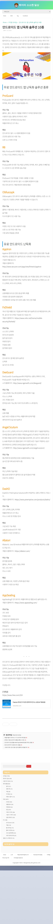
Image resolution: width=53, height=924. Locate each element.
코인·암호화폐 (11, 859)
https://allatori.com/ (22, 551)
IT (4, 735)
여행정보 (9, 833)
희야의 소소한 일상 (29, 4)
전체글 (6, 802)
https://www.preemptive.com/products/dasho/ (32, 499)
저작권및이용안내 (18, 910)
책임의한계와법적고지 (23, 907)
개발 (8, 851)
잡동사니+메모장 (8, 864)
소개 (12, 907)
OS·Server (10, 849)
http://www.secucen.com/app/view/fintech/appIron (21, 266)
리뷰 (11, 15)
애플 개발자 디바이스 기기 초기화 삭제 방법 (15, 737)
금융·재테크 (10, 844)
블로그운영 (10, 857)
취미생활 (6, 810)
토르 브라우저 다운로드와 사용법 (13, 745)
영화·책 (9, 815)
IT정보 (9, 828)
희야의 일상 (7, 805)
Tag (18, 15)
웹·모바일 (9, 735)
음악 (8, 813)
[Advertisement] (26, 767)
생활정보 (9, 831)
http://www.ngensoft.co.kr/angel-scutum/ (29, 448)
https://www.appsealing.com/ (26, 602)
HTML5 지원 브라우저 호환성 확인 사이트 (14, 740)
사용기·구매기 (11, 841)
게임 (8, 818)
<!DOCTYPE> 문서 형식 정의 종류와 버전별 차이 (16, 747)
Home (4, 15)
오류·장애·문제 (11, 862)
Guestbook (25, 15)
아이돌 (9, 820)
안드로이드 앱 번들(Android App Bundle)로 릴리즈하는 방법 (18, 742)
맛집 (8, 836)
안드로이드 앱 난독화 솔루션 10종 (23, 27)
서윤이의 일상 (8, 807)
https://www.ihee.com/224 (12, 695)
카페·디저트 (10, 838)
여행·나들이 (10, 823)
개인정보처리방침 (37, 907)
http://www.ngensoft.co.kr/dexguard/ (27, 383)
